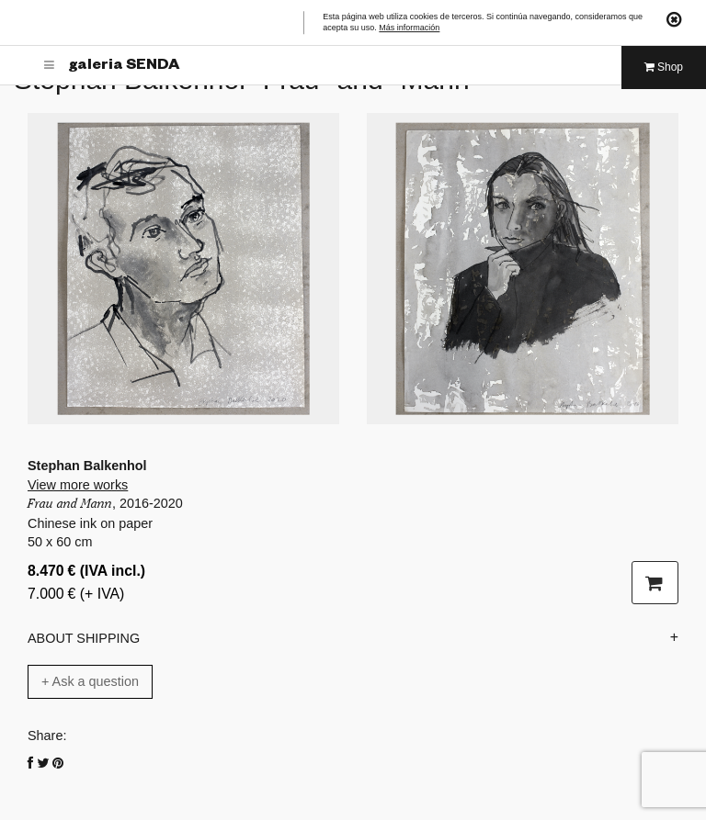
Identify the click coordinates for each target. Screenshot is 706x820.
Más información (409, 28)
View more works (78, 484)
